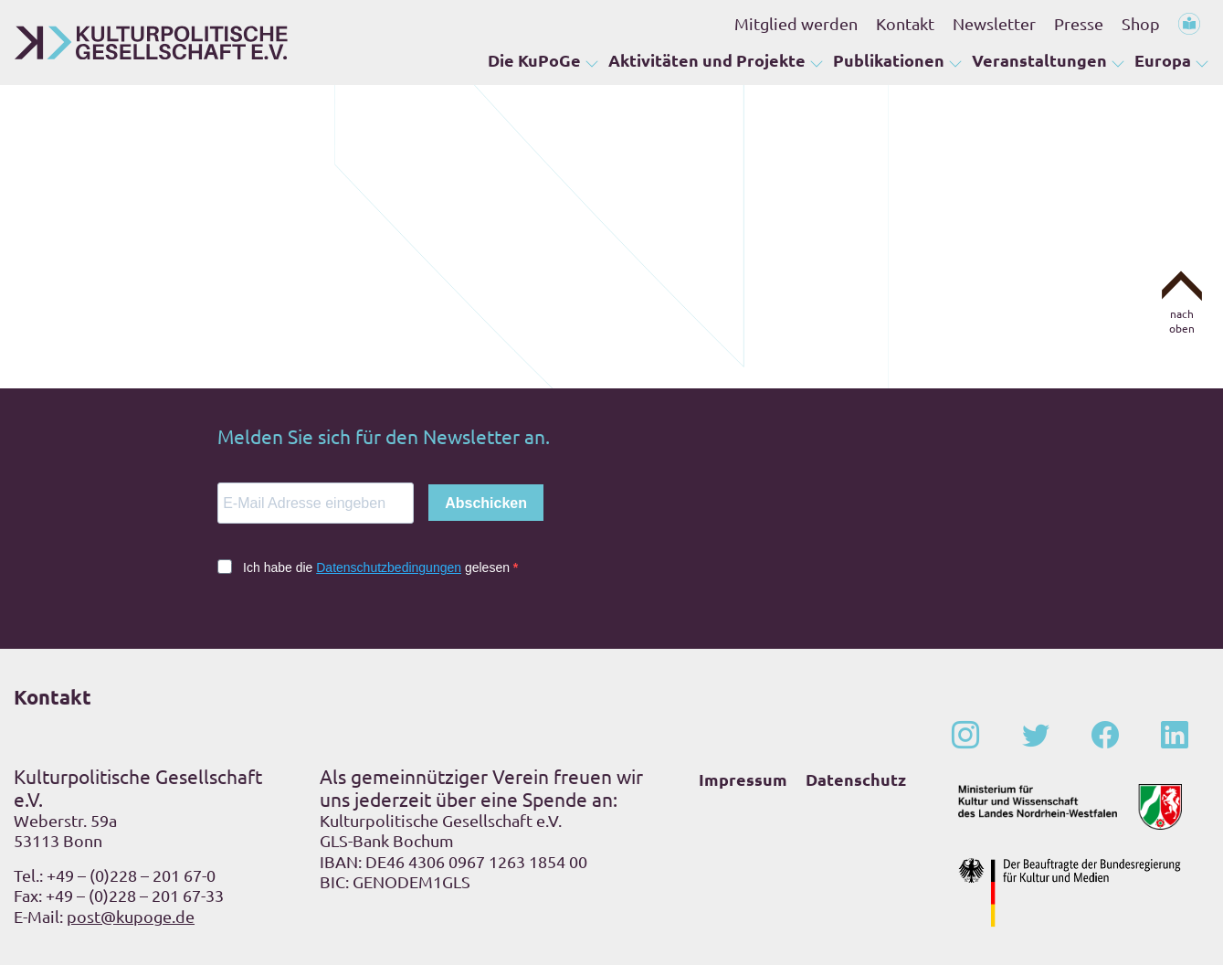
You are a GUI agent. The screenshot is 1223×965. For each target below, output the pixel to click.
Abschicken (486, 503)
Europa (1162, 59)
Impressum (743, 779)
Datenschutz (856, 779)
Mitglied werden (796, 23)
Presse (1078, 23)
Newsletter (994, 23)
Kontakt (905, 23)
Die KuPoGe (534, 59)
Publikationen (888, 59)
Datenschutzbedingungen (388, 567)
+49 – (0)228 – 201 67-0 (131, 875)
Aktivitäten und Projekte (707, 59)
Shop (1141, 23)
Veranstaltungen (1039, 59)
